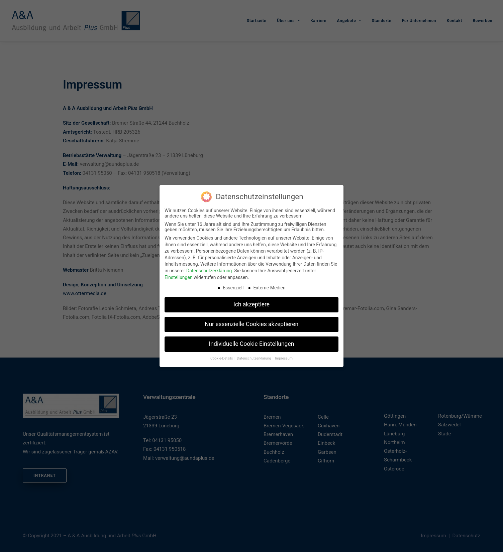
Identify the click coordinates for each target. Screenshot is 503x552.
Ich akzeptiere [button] (251, 303)
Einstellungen (179, 275)
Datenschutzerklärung (209, 269)
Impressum (284, 357)
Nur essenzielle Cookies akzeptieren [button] (251, 322)
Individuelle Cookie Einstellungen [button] (251, 342)
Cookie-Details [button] (222, 357)
